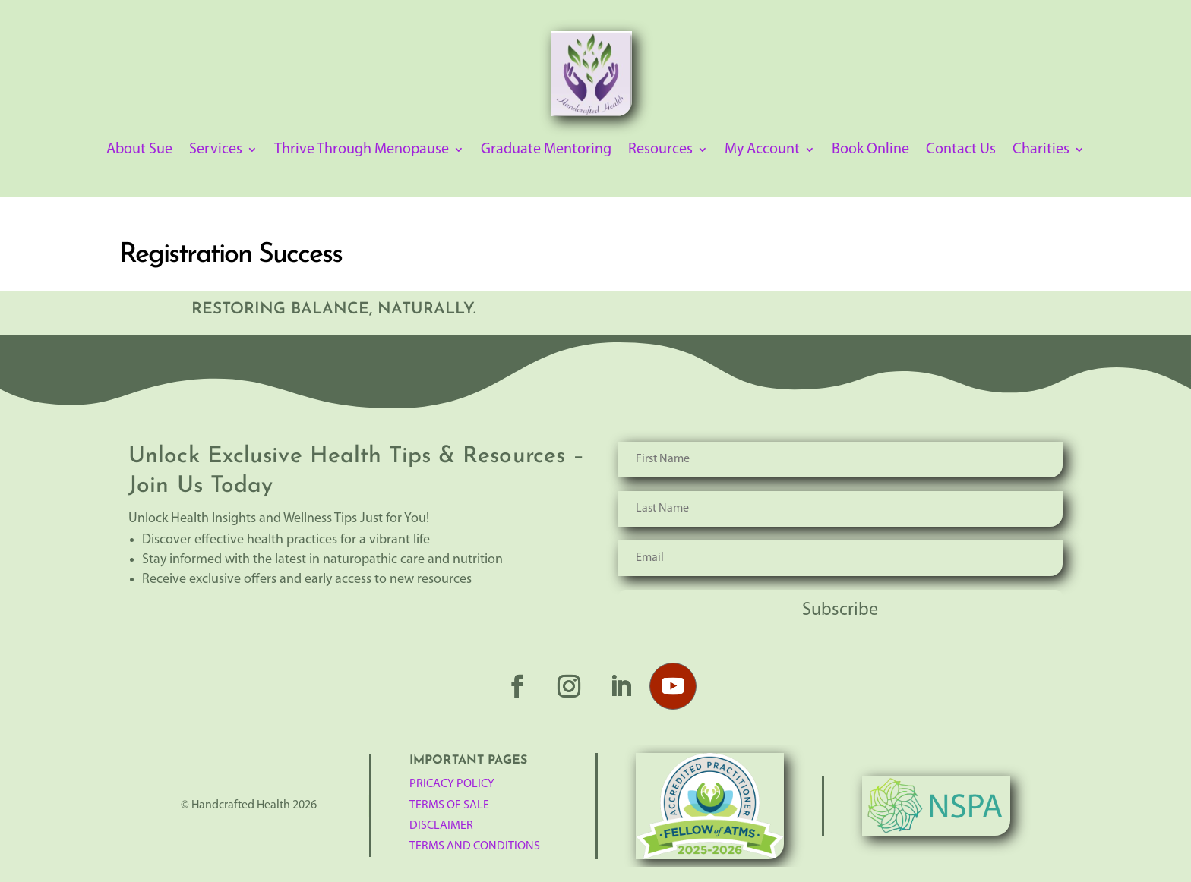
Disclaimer (441, 826)
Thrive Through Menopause (361, 150)
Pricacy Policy (451, 784)
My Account (762, 150)
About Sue (139, 150)
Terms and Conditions (474, 846)
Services (215, 150)
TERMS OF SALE (449, 805)
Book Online (870, 150)
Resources (660, 150)
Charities (1041, 150)
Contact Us (961, 150)
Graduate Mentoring (546, 150)
